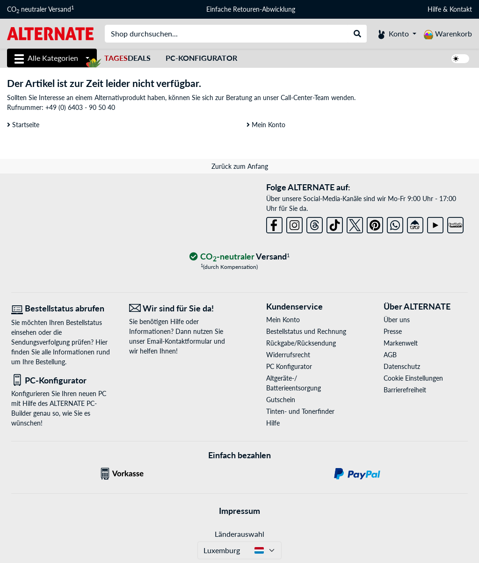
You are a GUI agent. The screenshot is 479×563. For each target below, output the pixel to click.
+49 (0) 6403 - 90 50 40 (80, 107)
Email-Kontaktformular (179, 341)
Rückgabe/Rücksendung (301, 343)
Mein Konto (266, 125)
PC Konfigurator (289, 366)
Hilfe (434, 9)
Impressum (239, 510)
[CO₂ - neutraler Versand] (239, 257)
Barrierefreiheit (405, 390)
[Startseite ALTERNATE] (50, 33)
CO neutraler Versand (40, 9)
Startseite (23, 125)
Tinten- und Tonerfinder (300, 411)
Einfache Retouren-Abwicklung (250, 9)
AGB (390, 355)
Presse (393, 331)
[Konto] (397, 33)
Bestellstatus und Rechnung (306, 331)
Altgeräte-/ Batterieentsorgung (293, 383)
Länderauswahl (239, 533)
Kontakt (461, 9)
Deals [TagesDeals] (127, 57)
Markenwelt (401, 343)
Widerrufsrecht (288, 355)
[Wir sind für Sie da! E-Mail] (181, 308)
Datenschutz (402, 366)
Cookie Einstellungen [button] (413, 378)
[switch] (460, 58)
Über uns (397, 320)
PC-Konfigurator (201, 57)
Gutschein (280, 400)
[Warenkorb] (448, 33)
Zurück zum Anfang (239, 166)
